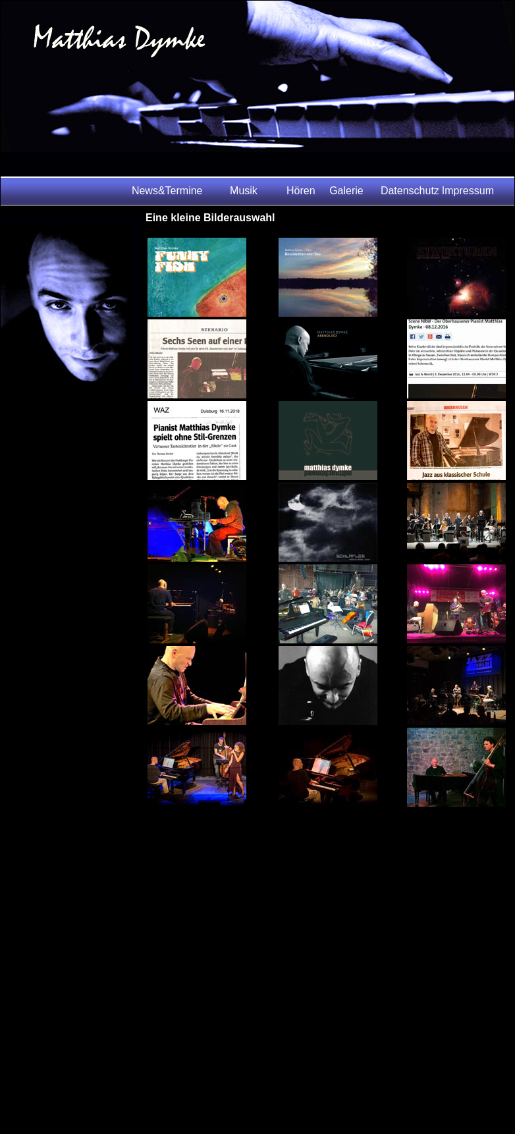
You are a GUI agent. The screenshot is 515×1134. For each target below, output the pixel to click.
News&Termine (167, 190)
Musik (244, 190)
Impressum (468, 190)
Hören (300, 190)
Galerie (346, 190)
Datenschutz (410, 190)
